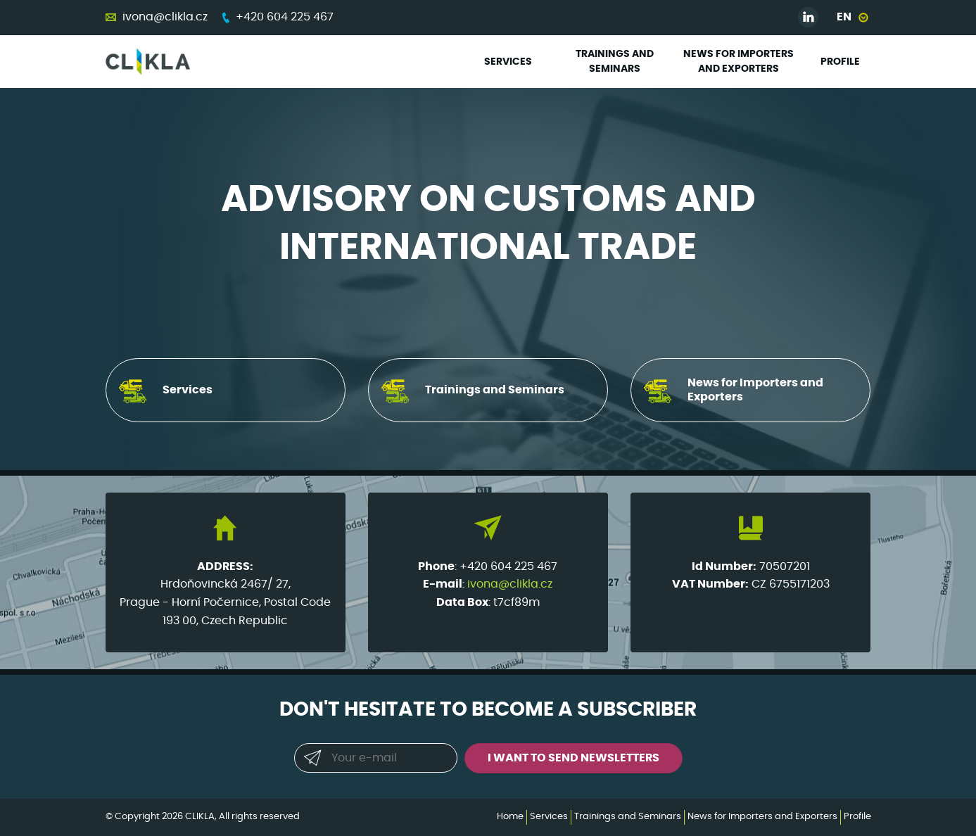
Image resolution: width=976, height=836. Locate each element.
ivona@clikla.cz (165, 17)
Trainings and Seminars (615, 61)
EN (844, 17)
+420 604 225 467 (285, 17)
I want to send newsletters (573, 758)
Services (508, 62)
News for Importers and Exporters (738, 61)
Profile (840, 62)
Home (510, 816)
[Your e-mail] (375, 758)
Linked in (808, 18)
